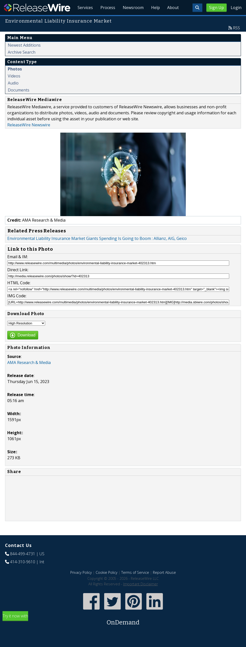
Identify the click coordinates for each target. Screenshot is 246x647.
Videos (14, 87)
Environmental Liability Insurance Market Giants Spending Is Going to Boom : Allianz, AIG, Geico (97, 250)
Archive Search (21, 63)
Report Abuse (164, 584)
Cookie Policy (106, 584)
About (172, 20)
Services (83, 20)
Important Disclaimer (140, 595)
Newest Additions (24, 56)
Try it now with (123, 631)
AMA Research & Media (29, 374)
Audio (13, 94)
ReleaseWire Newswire (28, 136)
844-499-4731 (22, 565)
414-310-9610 (22, 573)
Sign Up (216, 7)
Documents (18, 101)
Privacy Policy (81, 584)
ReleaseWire (37, 8)
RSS (236, 39)
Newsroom (131, 20)
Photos (15, 80)
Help (154, 20)
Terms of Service (135, 584)
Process (105, 20)
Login (236, 7)
